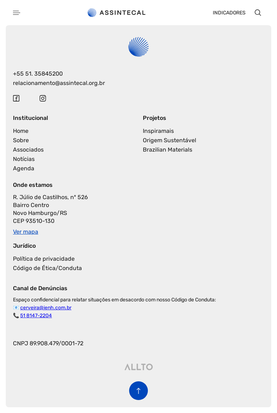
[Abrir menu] (16, 13)
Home (20, 130)
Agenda (23, 168)
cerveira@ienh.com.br (45, 308)
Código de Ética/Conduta (47, 268)
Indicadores (229, 13)
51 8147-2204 (36, 316)
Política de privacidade (44, 258)
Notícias (24, 159)
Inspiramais (158, 130)
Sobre (21, 140)
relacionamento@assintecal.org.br (59, 83)
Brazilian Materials (167, 149)
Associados (28, 149)
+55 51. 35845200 (38, 73)
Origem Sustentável (169, 140)
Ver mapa (25, 231)
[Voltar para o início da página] (138, 390)
